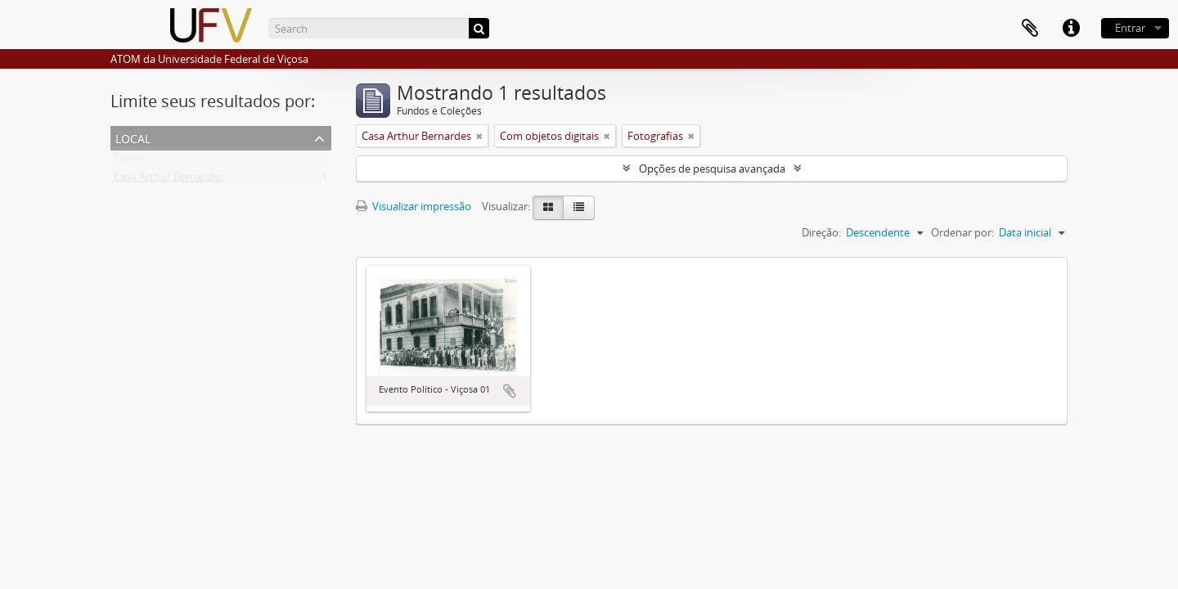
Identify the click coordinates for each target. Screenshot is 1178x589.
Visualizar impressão (413, 206)
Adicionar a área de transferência (509, 391)
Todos (129, 160)
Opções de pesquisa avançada (712, 168)
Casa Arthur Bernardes (168, 180)
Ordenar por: (962, 232)
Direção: (821, 232)
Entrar (1130, 27)
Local (133, 137)
